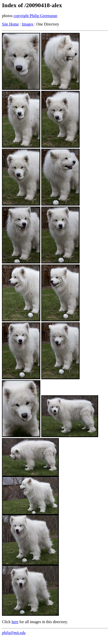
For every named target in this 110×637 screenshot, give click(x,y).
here (15, 622)
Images (27, 24)
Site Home (10, 24)
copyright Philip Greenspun (35, 16)
